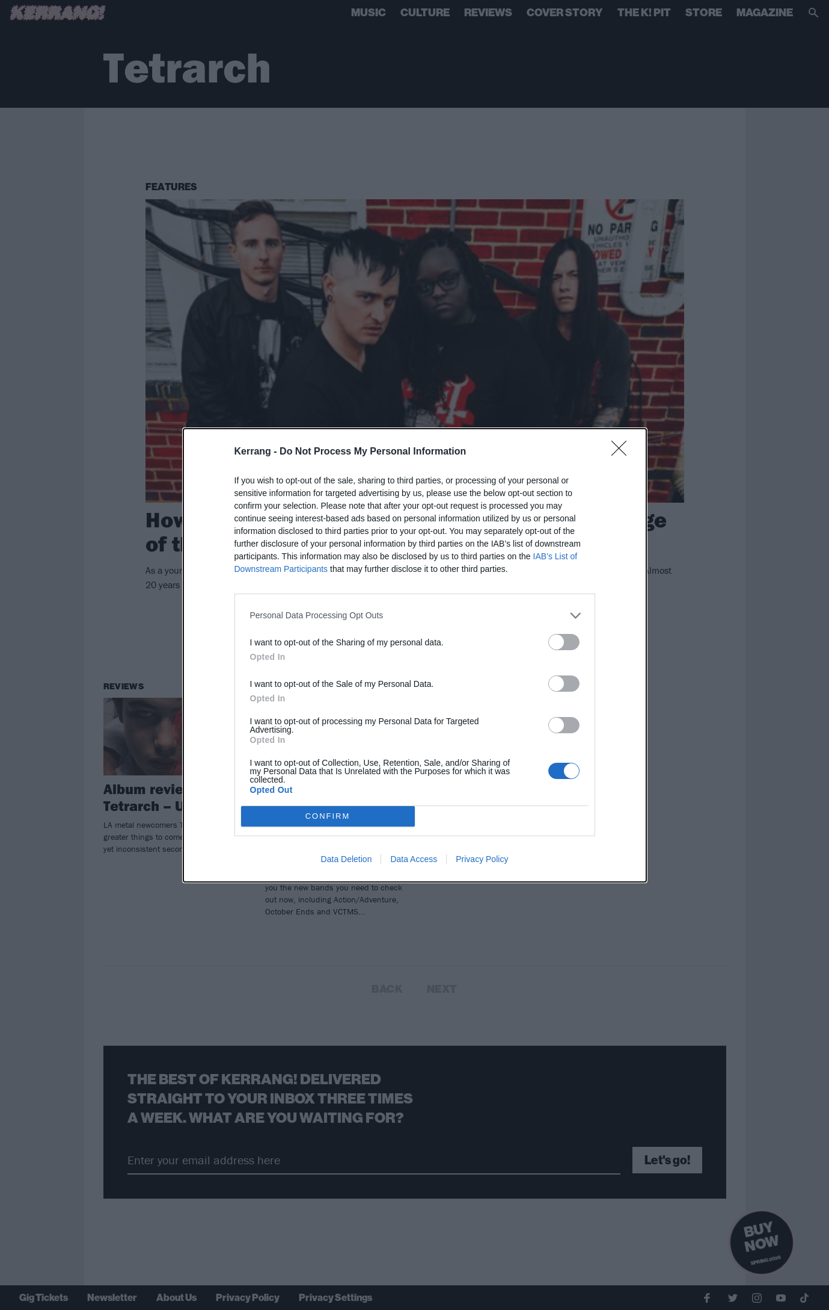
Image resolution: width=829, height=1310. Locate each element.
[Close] (622, 452)
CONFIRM (327, 815)
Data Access (413, 859)
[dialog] (414, 655)
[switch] (564, 642)
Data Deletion (346, 859)
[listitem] (415, 615)
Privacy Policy (482, 859)
